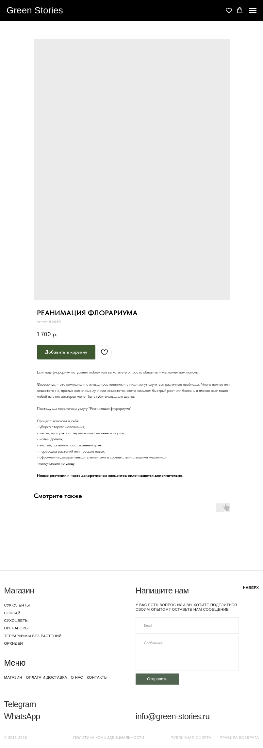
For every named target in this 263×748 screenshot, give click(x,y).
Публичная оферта (191, 738)
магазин (13, 677)
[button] (229, 10)
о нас (77, 677)
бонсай (12, 613)
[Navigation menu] (252, 10)
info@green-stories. (169, 716)
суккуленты (17, 605)
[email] (187, 625)
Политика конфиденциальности (108, 738)
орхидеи (13, 643)
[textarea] (187, 653)
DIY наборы (16, 628)
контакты (97, 677)
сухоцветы (16, 621)
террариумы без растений (33, 636)
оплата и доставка (46, 677)
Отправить (157, 679)
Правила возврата (239, 738)
